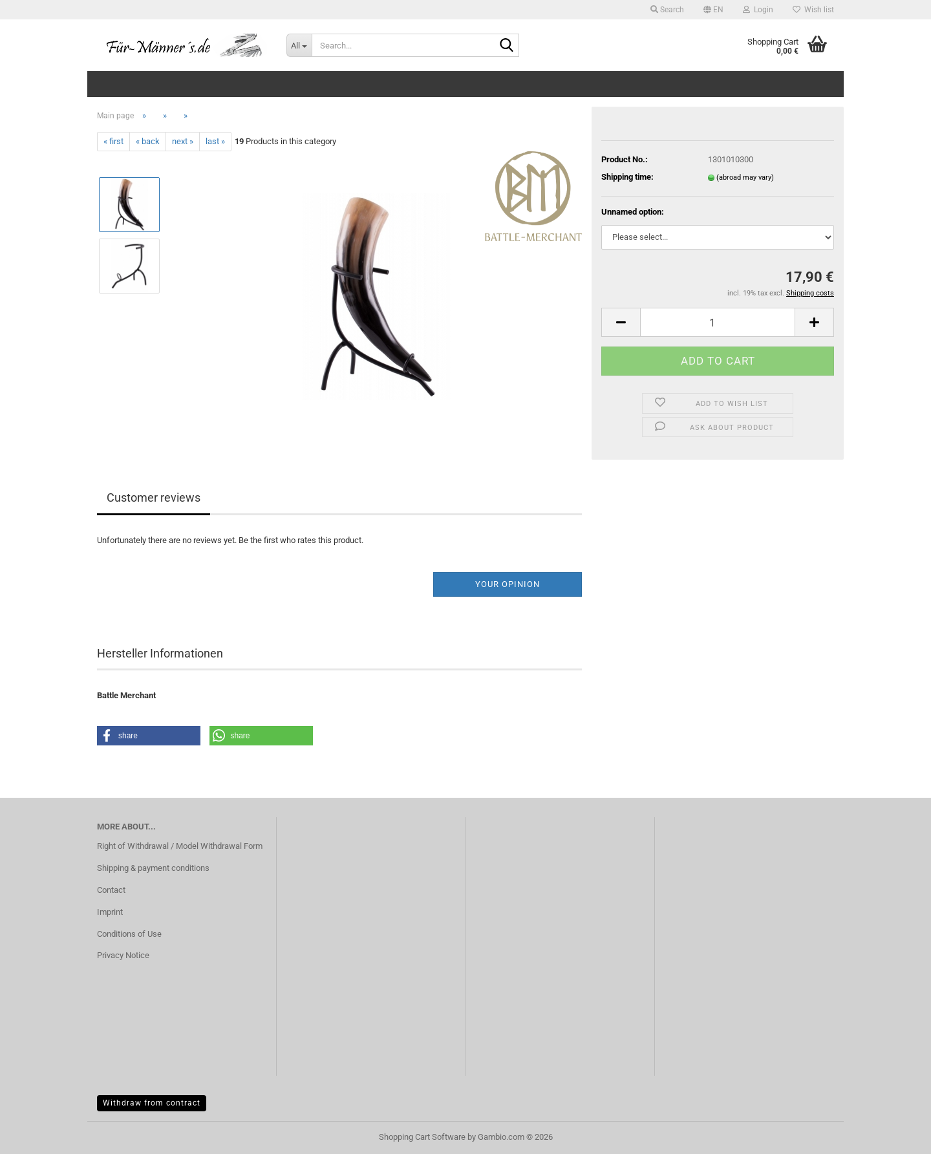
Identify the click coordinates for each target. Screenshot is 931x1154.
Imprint (110, 912)
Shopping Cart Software (422, 1137)
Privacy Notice (123, 955)
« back (148, 141)
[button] (713, 9)
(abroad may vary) (745, 177)
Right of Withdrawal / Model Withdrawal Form (179, 846)
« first (113, 141)
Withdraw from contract (151, 1102)
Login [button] (758, 9)
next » (182, 141)
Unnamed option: (632, 212)
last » (215, 141)
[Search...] (299, 45)
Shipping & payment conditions (153, 868)
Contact (111, 890)
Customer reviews (153, 497)
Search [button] (667, 9)
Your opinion (507, 584)
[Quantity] (717, 322)
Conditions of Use (129, 934)
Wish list (813, 9)
